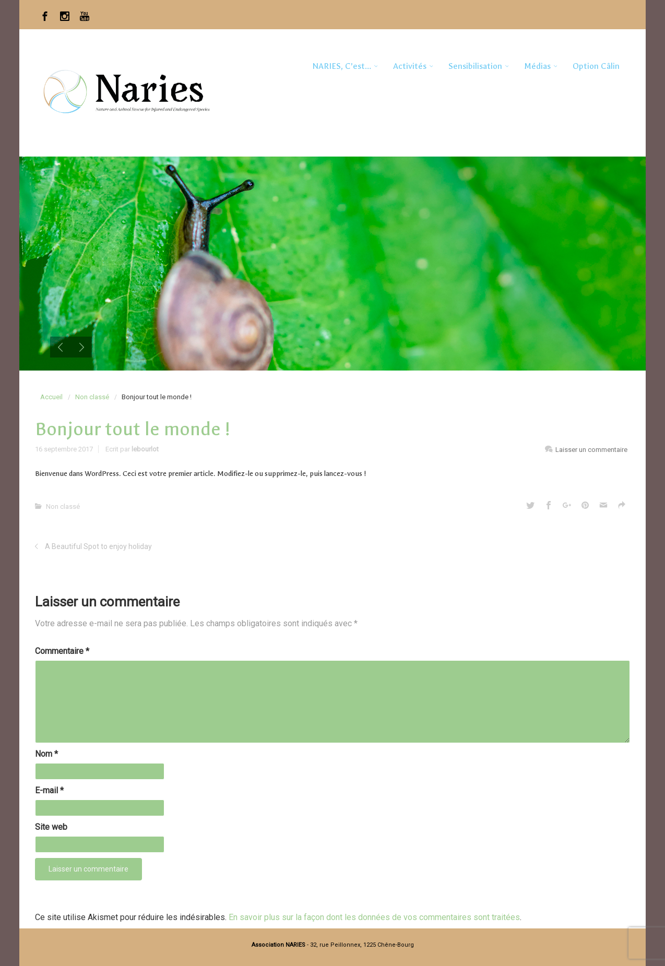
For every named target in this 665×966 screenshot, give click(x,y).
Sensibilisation (475, 66)
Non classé (92, 397)
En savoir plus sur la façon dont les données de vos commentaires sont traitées (374, 917)
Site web (51, 827)
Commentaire (62, 651)
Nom (46, 754)
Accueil (51, 397)
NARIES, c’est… (341, 66)
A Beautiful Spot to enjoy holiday (98, 546)
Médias (537, 66)
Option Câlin (596, 66)
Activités (409, 66)
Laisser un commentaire (591, 450)
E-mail (49, 790)
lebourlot (145, 449)
